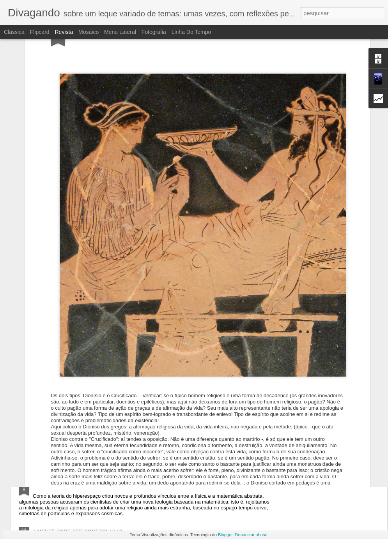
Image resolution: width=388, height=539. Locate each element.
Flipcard (40, 32)
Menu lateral (120, 32)
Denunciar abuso (251, 534)
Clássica (14, 32)
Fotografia (154, 32)
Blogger (225, 534)
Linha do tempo (191, 32)
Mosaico (88, 32)
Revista (64, 32)
